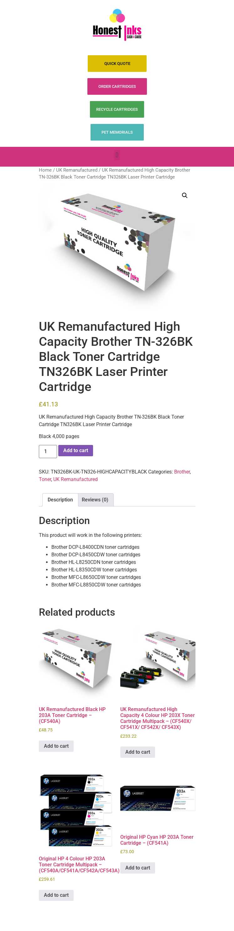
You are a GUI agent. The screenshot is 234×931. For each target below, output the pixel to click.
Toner (45, 479)
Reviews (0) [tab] (95, 500)
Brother (182, 472)
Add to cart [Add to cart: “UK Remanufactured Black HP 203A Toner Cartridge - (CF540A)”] (56, 746)
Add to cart (75, 450)
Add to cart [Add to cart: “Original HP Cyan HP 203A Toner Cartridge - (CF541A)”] (137, 868)
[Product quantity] (48, 451)
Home (45, 170)
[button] (117, 155)
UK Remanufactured (76, 170)
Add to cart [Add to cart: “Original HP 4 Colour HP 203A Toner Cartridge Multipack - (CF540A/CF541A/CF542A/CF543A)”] (56, 895)
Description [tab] (60, 500)
